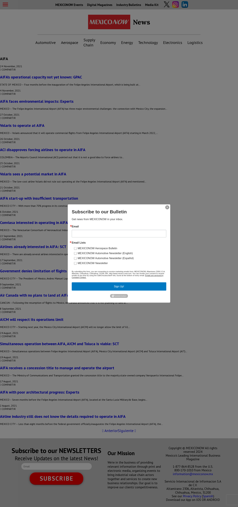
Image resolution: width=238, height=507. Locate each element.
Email (75, 226)
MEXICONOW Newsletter (93, 263)
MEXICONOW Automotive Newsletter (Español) (106, 258)
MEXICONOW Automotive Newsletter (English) (105, 253)
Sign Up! (119, 286)
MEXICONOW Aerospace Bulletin (97, 248)
